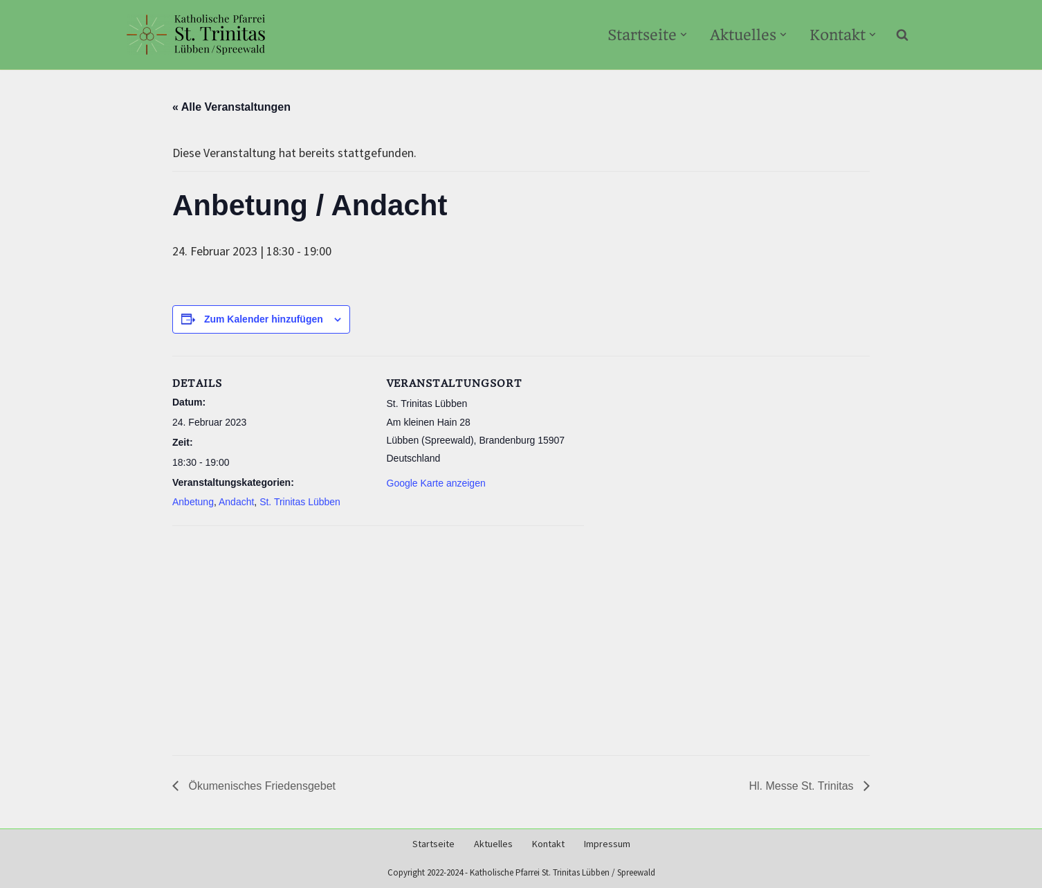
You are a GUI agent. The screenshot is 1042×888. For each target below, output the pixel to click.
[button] (683, 34)
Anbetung (193, 501)
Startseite (433, 844)
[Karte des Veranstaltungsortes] (378, 634)
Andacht (236, 501)
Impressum (607, 844)
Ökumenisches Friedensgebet (260, 786)
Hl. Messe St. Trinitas (803, 786)
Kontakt (548, 844)
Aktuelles (493, 844)
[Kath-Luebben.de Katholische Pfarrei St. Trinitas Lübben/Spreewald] (196, 35)
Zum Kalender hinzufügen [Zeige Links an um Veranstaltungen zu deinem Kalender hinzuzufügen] (263, 319)
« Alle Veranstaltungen (231, 107)
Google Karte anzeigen (436, 483)
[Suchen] (902, 34)
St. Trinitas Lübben (299, 501)
